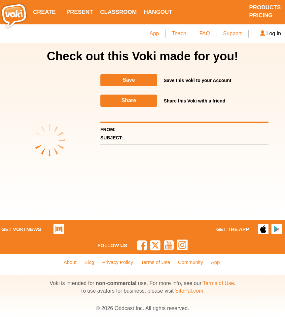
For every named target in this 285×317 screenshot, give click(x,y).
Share (129, 100)
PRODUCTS (265, 7)
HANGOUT (158, 12)
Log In (270, 33)
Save (129, 80)
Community (190, 262)
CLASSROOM (118, 12)
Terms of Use (155, 262)
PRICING (261, 15)
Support (232, 33)
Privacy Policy (117, 262)
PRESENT (79, 12)
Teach (179, 33)
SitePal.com (189, 291)
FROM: (108, 129)
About (70, 262)
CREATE (44, 12)
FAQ (204, 33)
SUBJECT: (111, 137)
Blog (89, 262)
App (154, 33)
